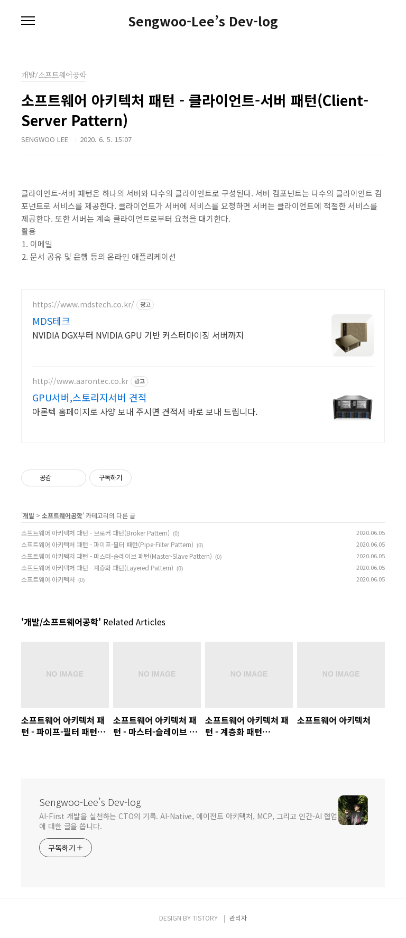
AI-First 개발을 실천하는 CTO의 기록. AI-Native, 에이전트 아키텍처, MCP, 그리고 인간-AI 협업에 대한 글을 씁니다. (188, 821)
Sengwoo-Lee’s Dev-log (203, 21)
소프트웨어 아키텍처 (48, 579)
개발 (28, 515)
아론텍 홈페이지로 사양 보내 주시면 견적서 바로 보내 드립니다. (144, 411)
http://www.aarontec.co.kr (80, 381)
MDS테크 (51, 320)
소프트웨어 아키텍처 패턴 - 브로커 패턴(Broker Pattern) (95, 532)
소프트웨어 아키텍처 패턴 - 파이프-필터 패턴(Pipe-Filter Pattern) (107, 544)
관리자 (238, 917)
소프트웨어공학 (62, 515)
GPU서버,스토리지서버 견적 (89, 397)
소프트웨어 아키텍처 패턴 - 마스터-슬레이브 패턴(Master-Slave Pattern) (116, 555)
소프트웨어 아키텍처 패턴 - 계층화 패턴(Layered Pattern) (97, 567)
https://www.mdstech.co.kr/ (83, 304)
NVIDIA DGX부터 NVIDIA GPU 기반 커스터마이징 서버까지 (138, 335)
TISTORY (205, 917)
